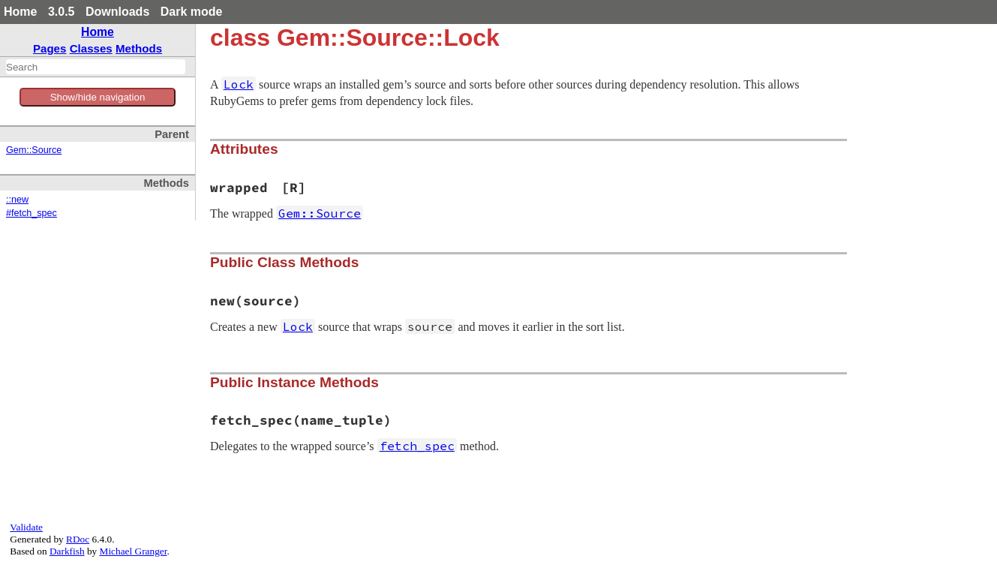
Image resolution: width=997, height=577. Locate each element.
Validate (26, 527)
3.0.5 (61, 11)
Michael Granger (133, 551)
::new (17, 199)
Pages (50, 48)
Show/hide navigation (98, 97)
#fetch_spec (31, 213)
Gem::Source (34, 150)
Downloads (117, 11)
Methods (139, 48)
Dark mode (192, 11)
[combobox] (95, 66)
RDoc (77, 539)
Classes (91, 48)
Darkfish (67, 551)
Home (20, 11)
